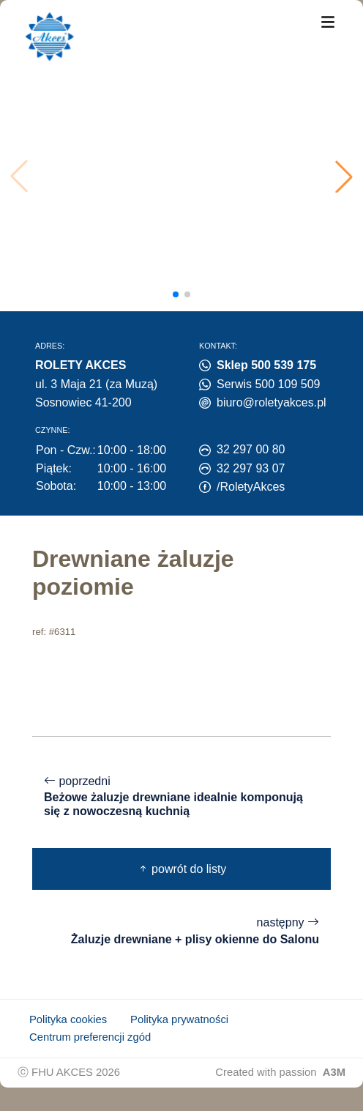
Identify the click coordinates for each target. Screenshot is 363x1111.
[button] (344, 176)
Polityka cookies (68, 1019)
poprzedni (181, 797)
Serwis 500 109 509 (268, 384)
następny (181, 931)
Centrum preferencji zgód (90, 1037)
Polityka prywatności (179, 1019)
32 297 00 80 (251, 449)
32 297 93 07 (251, 468)
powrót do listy (182, 869)
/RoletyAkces (251, 486)
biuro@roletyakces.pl (271, 402)
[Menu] (328, 20)
